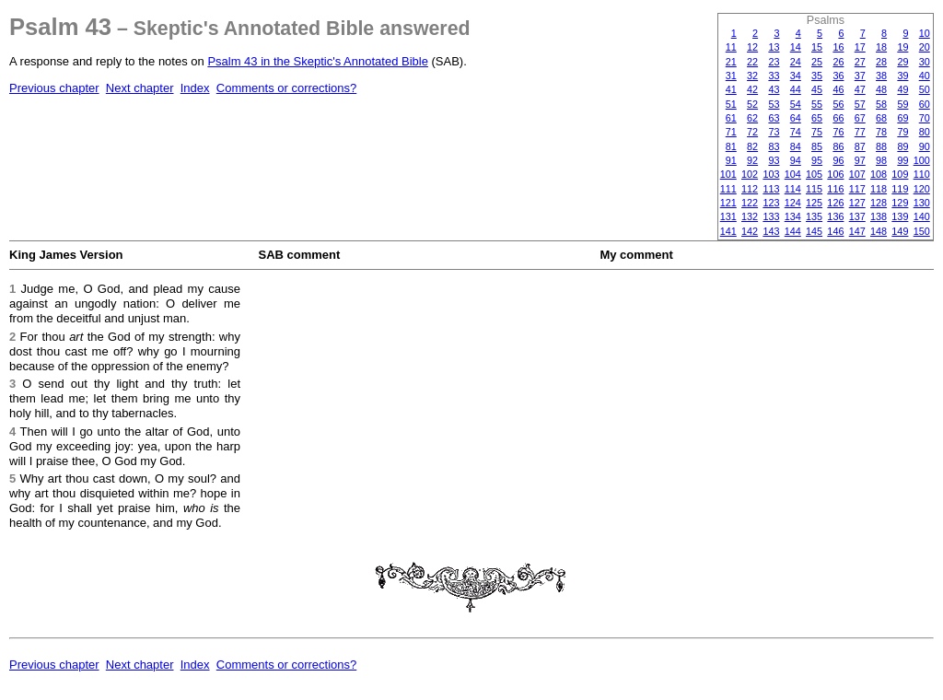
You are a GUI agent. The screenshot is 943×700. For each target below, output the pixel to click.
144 (793, 231)
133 (771, 216)
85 (816, 146)
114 (793, 188)
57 (860, 104)
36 (838, 75)
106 (835, 174)
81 (731, 146)
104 (793, 174)
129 (899, 202)
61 (731, 117)
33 (773, 75)
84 (795, 146)
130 (922, 202)
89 (902, 146)
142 (749, 231)
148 (878, 231)
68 (881, 117)
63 (773, 117)
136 (835, 216)
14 (795, 46)
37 (860, 75)
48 (881, 89)
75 (816, 131)
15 (816, 46)
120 (922, 188)
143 (771, 231)
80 (924, 131)
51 (731, 104)
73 (773, 131)
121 (728, 202)
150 (922, 231)
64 (795, 117)
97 (860, 160)
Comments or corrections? (286, 88)
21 (731, 61)
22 (752, 61)
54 (795, 104)
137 (857, 216)
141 (728, 231)
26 (838, 61)
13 (773, 46)
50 (924, 89)
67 (860, 117)
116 (835, 188)
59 (902, 104)
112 (749, 188)
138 (878, 216)
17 (860, 46)
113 (771, 188)
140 (922, 216)
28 (881, 61)
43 (773, 89)
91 (731, 160)
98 (881, 160)
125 (814, 202)
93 (773, 160)
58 (881, 104)
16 (838, 46)
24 (795, 61)
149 (899, 231)
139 (899, 216)
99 (902, 160)
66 (838, 117)
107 (857, 174)
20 (924, 46)
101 (728, 174)
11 (731, 46)
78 (881, 131)
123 (771, 202)
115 (814, 188)
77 (860, 131)
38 (881, 75)
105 (814, 174)
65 (816, 117)
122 (749, 202)
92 (752, 160)
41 (731, 89)
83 (773, 146)
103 (771, 174)
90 (924, 146)
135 (814, 216)
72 (752, 131)
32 (752, 75)
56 (838, 104)
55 (816, 104)
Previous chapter (54, 88)
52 (752, 104)
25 (816, 61)
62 (752, 117)
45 (816, 89)
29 (902, 61)
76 (838, 131)
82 (752, 146)
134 (793, 216)
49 (902, 89)
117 (857, 188)
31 (731, 75)
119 (899, 188)
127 (857, 202)
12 (752, 46)
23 (773, 61)
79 (902, 131)
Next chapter (140, 88)
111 (728, 188)
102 (749, 174)
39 (902, 75)
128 (878, 202)
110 (922, 174)
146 (835, 231)
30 (924, 61)
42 (752, 89)
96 (838, 160)
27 (860, 61)
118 (878, 188)
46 (838, 89)
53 (773, 104)
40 (924, 75)
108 (878, 174)
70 (924, 117)
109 (899, 174)
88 (881, 146)
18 (881, 46)
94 (795, 160)
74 (795, 131)
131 (728, 216)
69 (902, 117)
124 (793, 202)
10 (924, 33)
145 (814, 231)
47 (860, 89)
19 (902, 46)
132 (749, 216)
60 (924, 104)
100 (922, 160)
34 (795, 75)
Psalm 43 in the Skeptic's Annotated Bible (317, 61)
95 (816, 160)
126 (835, 202)
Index (195, 88)
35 (816, 75)
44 (795, 89)
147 (857, 231)
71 (731, 131)
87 (860, 146)
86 (838, 146)
